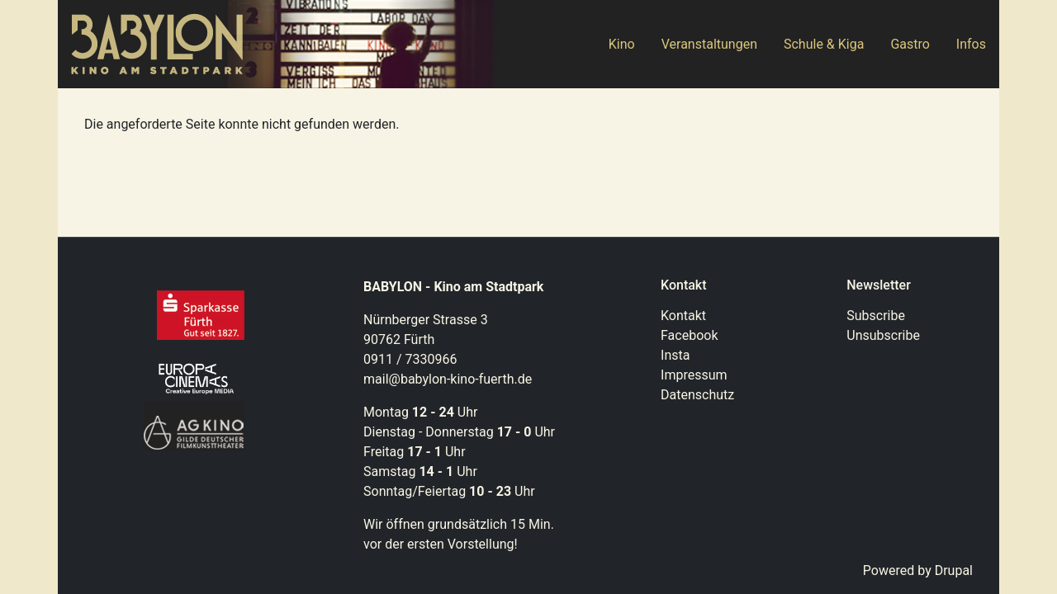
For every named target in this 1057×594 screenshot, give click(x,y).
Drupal (954, 570)
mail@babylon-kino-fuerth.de (447, 379)
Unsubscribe (883, 335)
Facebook (689, 335)
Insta (675, 355)
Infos (971, 44)
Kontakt (683, 315)
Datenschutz (697, 395)
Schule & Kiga (824, 44)
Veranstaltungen (709, 44)
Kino (622, 44)
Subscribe (875, 315)
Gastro (909, 44)
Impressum (694, 375)
